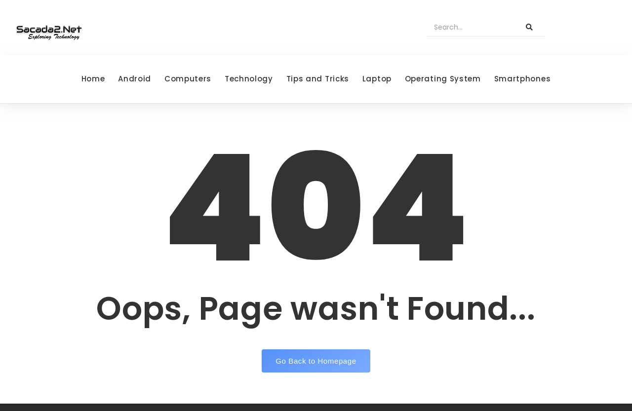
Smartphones (522, 79)
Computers (187, 79)
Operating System (443, 79)
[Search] (470, 28)
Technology (249, 79)
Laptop (377, 79)
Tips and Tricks (318, 79)
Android (134, 79)
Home (93, 79)
